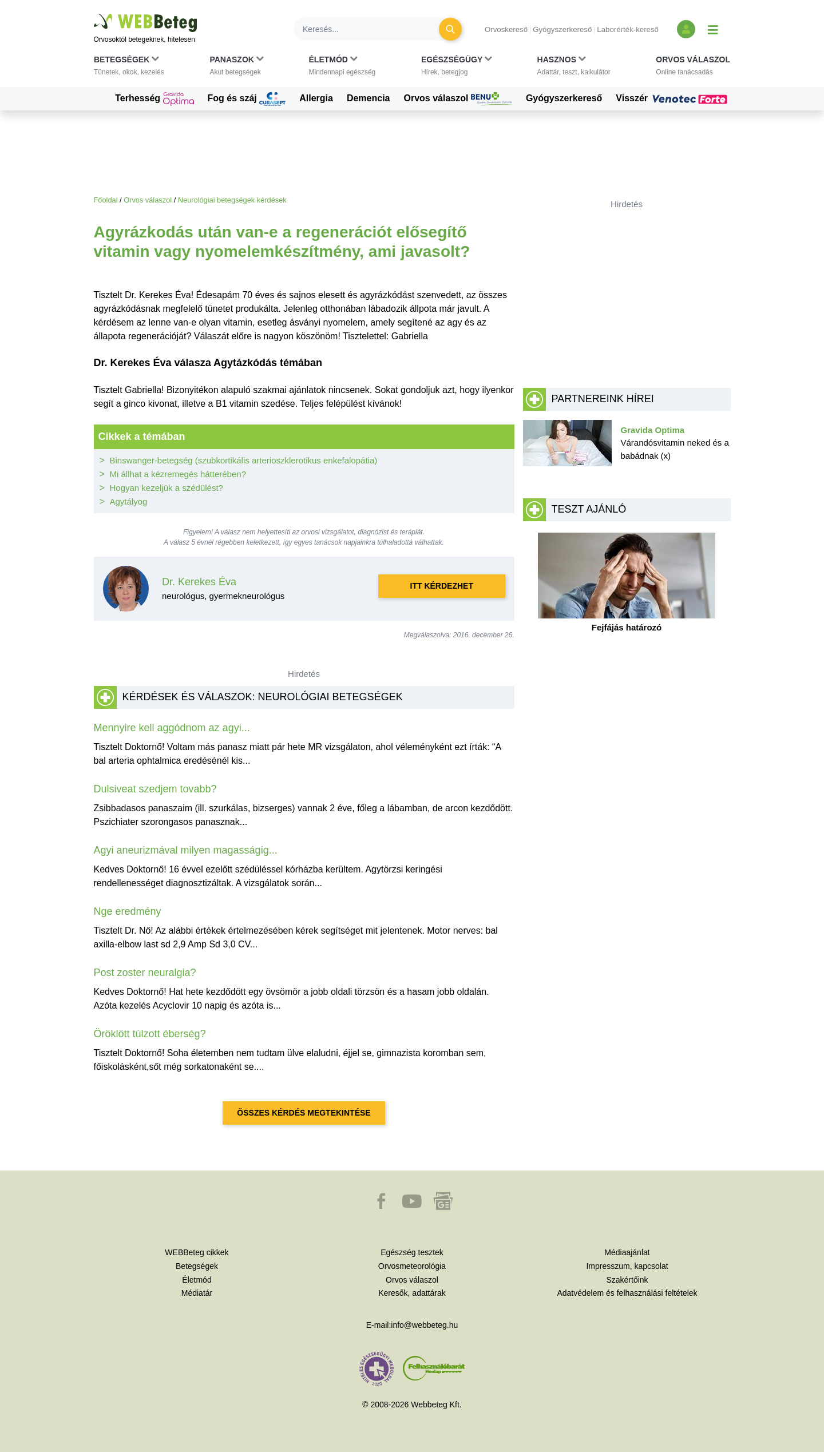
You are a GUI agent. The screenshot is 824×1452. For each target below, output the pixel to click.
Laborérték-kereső (628, 29)
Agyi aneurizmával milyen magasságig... (186, 850)
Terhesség (154, 99)
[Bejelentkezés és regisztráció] (686, 29)
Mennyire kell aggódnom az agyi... (172, 727)
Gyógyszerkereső (562, 29)
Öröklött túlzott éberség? (150, 1034)
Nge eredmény (127, 911)
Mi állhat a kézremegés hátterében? (178, 474)
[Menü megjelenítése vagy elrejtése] (713, 29)
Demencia (368, 98)
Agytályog (129, 501)
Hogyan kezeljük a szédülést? (166, 488)
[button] (129, 68)
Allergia (316, 98)
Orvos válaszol (458, 99)
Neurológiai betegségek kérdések (232, 200)
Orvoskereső (506, 29)
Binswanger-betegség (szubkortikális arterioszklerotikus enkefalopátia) (244, 460)
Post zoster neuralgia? (145, 972)
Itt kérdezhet (441, 585)
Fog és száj (247, 99)
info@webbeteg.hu (424, 1325)
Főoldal (106, 200)
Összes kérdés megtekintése (303, 1112)
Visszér (673, 98)
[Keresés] (373, 29)
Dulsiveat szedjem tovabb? (155, 789)
